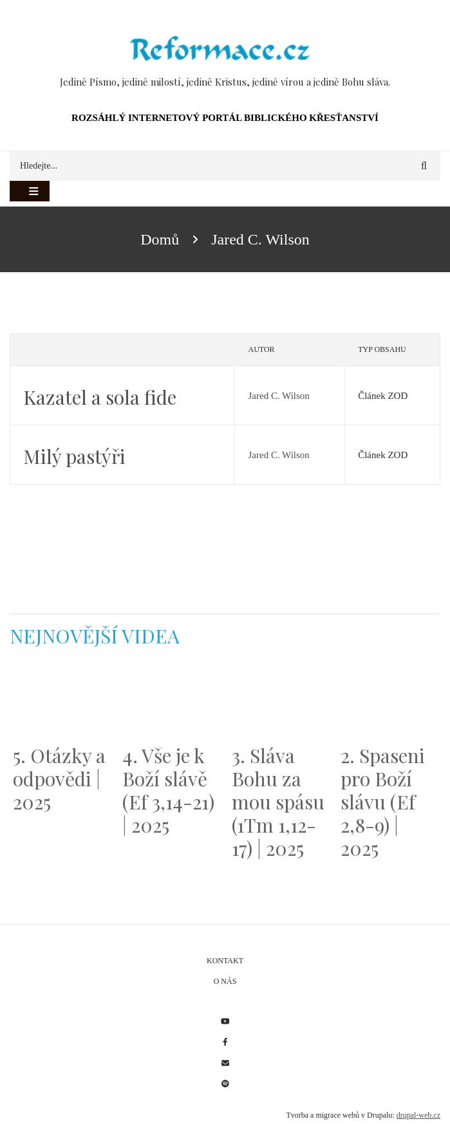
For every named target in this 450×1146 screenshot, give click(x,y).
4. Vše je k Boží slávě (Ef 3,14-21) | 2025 (168, 790)
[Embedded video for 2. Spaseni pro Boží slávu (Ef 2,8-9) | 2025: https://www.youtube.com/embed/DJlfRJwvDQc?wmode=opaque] (389, 703)
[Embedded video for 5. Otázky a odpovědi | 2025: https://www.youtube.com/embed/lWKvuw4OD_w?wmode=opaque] (61, 703)
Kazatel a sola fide (99, 397)
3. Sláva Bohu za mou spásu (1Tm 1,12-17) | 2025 (278, 802)
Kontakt (225, 960)
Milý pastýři (74, 456)
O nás (225, 981)
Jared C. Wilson (278, 396)
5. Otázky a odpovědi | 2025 (59, 778)
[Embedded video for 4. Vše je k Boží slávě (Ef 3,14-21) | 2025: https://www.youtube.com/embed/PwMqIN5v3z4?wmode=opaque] (170, 703)
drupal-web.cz (418, 1115)
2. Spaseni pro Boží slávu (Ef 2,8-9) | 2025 (383, 802)
